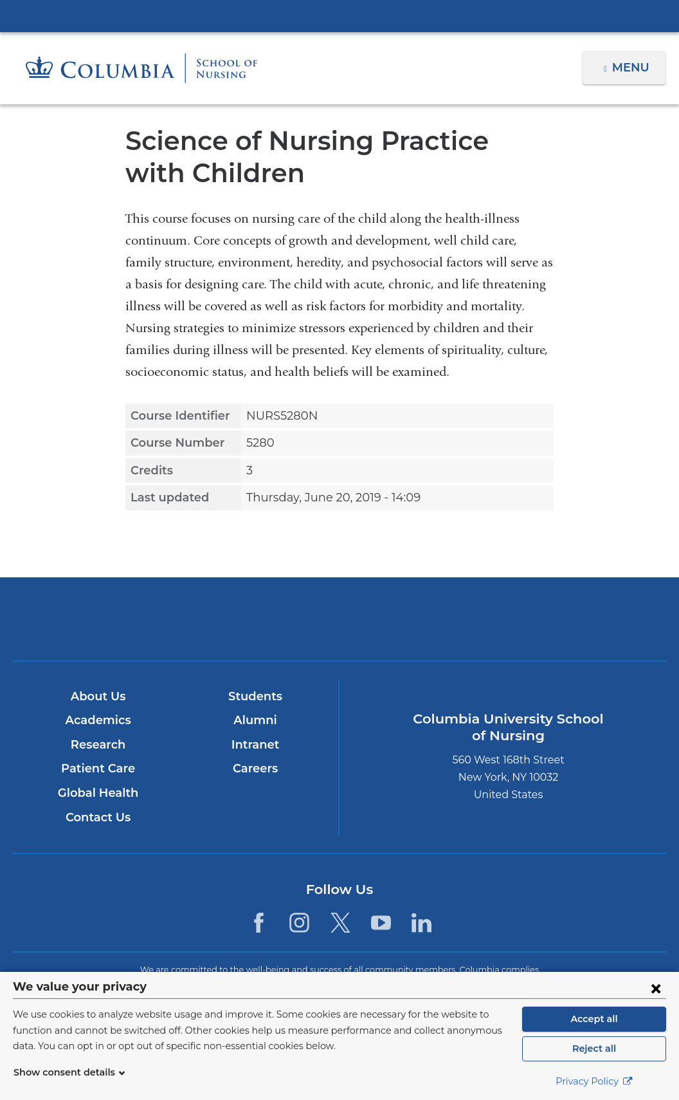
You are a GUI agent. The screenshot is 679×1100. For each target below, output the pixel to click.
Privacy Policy (594, 1081)
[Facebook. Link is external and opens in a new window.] (258, 922)
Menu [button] (632, 67)
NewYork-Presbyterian (339, 628)
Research (97, 744)
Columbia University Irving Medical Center (339, 15)
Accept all (594, 1019)
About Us (97, 696)
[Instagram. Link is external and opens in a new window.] (299, 922)
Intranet (254, 744)
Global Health (97, 793)
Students (255, 696)
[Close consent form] (656, 988)
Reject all (594, 1048)
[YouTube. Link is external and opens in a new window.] (381, 922)
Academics (97, 720)
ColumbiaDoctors (554, 618)
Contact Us (97, 817)
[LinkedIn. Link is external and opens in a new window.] (421, 922)
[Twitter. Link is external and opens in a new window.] (340, 922)
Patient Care (97, 768)
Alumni (255, 720)
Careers (254, 768)
